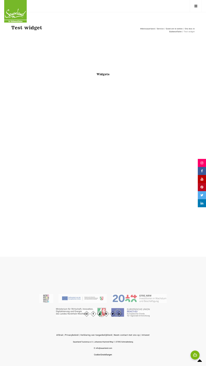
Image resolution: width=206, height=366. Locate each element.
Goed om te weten (174, 29)
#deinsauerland (147, 29)
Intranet (146, 335)
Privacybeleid (72, 335)
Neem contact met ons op (127, 335)
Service (160, 29)
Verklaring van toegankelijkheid (96, 335)
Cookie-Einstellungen (103, 355)
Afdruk (59, 335)
